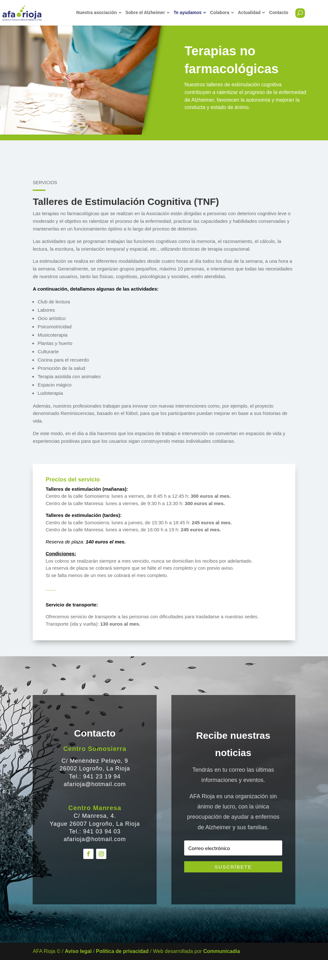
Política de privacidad (122, 951)
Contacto (278, 13)
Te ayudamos (187, 13)
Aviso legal (78, 951)
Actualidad (249, 13)
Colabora (219, 13)
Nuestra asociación (96, 13)
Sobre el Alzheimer (145, 13)
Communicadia (221, 951)
